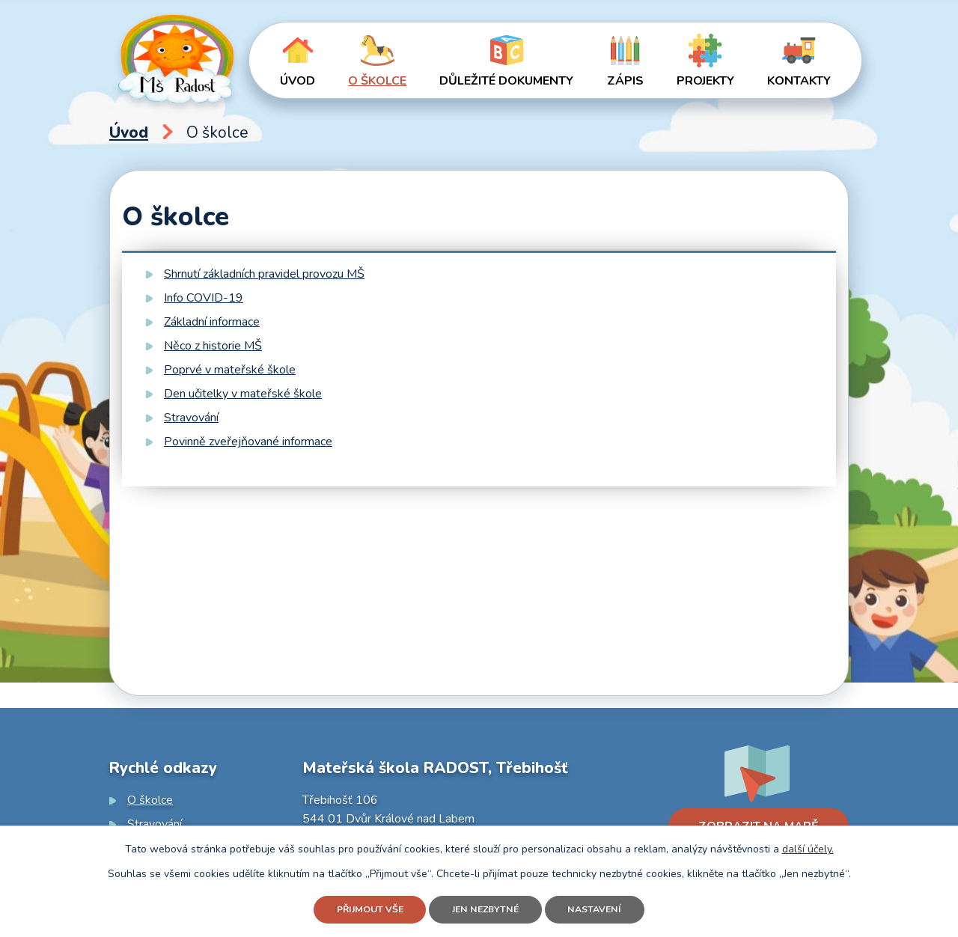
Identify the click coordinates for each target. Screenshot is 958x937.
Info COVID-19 (203, 298)
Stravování (191, 417)
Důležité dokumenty (506, 81)
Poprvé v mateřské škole (230, 369)
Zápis (625, 81)
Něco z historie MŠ (213, 346)
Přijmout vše (358, 908)
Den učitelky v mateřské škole (243, 393)
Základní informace (212, 322)
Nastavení (609, 908)
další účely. (808, 845)
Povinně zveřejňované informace (248, 441)
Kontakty (799, 81)
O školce (377, 81)
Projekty (705, 81)
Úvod (297, 81)
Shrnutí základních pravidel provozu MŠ (264, 274)
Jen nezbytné (488, 908)
